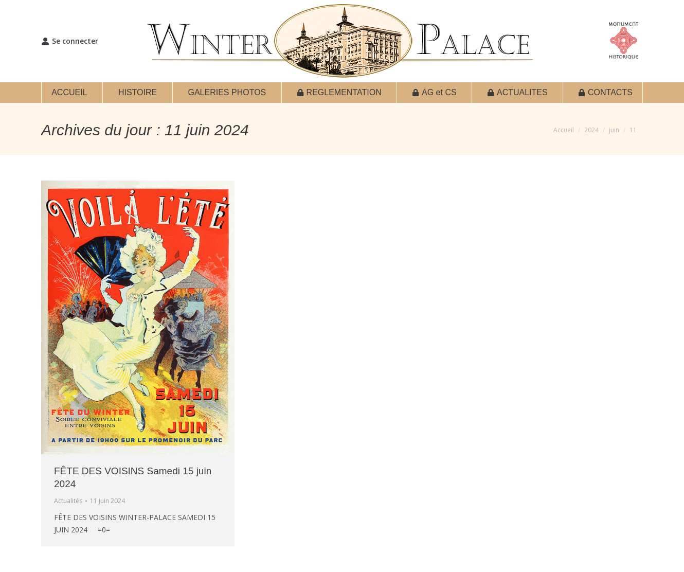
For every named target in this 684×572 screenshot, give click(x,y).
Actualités (68, 500)
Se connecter (69, 41)
